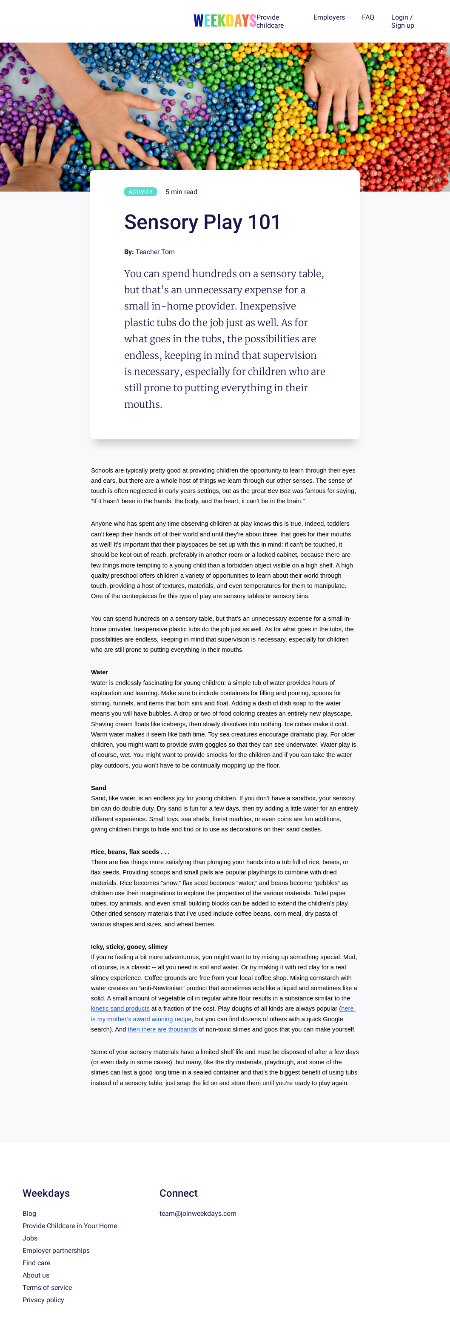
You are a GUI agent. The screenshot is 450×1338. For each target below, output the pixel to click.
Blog (29, 1213)
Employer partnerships (56, 1250)
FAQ (368, 17)
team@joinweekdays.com (197, 1213)
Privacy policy (43, 1300)
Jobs (30, 1238)
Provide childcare (270, 21)
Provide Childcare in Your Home (70, 1226)
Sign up (402, 25)
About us (36, 1275)
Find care (36, 1263)
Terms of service (47, 1288)
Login (399, 17)
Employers (329, 17)
